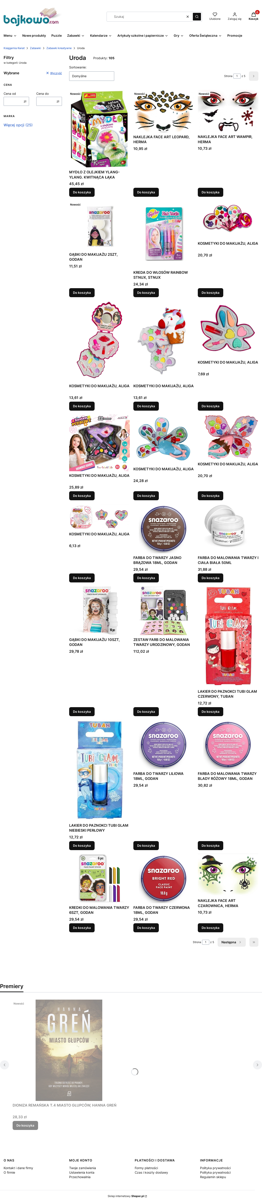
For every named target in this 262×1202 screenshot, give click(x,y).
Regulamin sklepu (213, 1177)
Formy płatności (146, 1168)
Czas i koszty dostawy (151, 1172)
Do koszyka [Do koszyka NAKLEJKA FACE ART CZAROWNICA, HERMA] (210, 928)
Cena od (10, 93)
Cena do (42, 93)
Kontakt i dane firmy (18, 1168)
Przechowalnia (80, 1177)
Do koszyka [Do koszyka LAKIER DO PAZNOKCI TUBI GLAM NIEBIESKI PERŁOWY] (82, 845)
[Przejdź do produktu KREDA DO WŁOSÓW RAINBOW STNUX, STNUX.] (163, 234)
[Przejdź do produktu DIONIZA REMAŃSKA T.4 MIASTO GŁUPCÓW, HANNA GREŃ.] (69, 1050)
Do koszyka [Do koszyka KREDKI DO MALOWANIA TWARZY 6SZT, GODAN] (82, 928)
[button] (197, 16)
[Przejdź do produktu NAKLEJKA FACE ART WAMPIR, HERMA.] (228, 111)
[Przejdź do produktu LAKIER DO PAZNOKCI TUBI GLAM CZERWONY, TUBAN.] (228, 636)
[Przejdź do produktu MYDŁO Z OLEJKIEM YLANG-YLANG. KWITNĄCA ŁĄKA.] (99, 129)
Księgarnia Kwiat (14, 48)
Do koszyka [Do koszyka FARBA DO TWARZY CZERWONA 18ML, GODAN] (146, 928)
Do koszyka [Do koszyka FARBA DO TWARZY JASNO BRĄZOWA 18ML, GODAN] (146, 577)
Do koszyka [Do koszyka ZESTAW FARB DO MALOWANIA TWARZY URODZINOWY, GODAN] (146, 711)
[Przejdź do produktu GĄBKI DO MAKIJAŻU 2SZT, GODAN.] (99, 225)
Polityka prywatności (215, 1168)
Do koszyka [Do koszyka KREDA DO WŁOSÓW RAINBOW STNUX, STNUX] (146, 292)
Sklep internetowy (126, 1196)
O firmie (9, 1172)
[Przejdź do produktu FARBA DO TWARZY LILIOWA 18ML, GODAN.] (163, 744)
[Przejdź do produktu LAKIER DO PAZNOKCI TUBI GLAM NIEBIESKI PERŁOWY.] (99, 770)
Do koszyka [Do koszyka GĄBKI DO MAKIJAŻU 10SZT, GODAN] (82, 711)
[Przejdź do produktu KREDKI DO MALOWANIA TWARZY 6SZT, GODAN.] (99, 878)
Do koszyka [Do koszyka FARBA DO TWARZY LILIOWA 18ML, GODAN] (146, 845)
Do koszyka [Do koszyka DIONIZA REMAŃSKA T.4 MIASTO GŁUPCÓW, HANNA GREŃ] (25, 1125)
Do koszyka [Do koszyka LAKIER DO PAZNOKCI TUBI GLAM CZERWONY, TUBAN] (210, 711)
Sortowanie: (78, 67)
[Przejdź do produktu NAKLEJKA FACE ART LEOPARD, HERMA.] (163, 111)
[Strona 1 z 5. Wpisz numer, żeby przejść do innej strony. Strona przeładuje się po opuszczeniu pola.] (237, 76)
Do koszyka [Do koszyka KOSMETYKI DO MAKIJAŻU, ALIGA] (210, 292)
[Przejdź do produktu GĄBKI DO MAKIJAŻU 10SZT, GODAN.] (99, 610)
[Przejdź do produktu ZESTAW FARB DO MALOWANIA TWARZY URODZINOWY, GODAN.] (163, 610)
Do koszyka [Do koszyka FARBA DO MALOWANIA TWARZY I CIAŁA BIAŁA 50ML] (210, 577)
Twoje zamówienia (82, 1168)
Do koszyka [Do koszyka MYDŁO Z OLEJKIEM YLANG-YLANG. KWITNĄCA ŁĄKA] (82, 192)
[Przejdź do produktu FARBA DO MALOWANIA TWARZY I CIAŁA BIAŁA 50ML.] (228, 528)
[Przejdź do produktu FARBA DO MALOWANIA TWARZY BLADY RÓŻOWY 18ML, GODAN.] (228, 744)
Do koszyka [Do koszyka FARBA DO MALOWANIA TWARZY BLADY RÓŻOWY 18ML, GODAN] (210, 845)
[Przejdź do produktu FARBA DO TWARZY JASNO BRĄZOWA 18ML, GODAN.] (163, 528)
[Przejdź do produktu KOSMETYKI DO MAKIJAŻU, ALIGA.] (228, 220)
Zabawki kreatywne (59, 48)
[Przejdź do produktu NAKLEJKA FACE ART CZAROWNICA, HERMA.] (228, 875)
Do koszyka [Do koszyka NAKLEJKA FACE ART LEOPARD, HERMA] (146, 192)
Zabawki (35, 48)
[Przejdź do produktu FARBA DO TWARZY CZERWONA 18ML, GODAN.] (163, 878)
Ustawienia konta (81, 1172)
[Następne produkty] (232, 942)
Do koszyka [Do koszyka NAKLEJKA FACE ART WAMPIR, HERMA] (210, 192)
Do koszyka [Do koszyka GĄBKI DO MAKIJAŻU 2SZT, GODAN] (82, 292)
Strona (228, 76)
